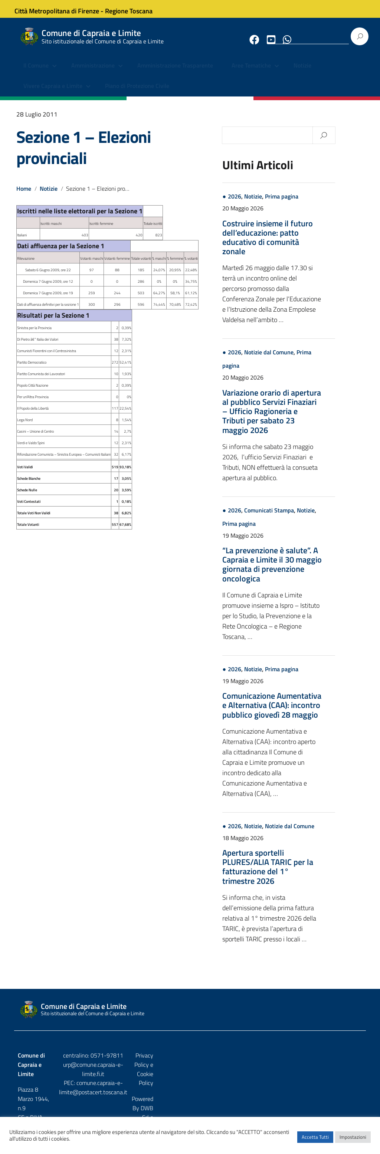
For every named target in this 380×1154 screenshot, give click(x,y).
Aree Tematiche (251, 72)
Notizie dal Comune (297, 358)
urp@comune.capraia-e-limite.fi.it (190, 1070)
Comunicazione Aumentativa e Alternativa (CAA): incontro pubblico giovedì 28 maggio (300, 711)
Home (23, 195)
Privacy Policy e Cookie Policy (326, 1061)
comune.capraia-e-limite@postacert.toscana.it (190, 1085)
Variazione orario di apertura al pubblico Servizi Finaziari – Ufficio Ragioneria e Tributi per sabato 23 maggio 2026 (300, 417)
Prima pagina (310, 203)
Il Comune (36, 72)
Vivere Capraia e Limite (52, 92)
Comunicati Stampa (297, 516)
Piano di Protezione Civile (137, 92)
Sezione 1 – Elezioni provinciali (83, 154)
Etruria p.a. (349, 1077)
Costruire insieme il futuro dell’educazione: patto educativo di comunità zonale (296, 244)
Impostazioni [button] (353, 1141)
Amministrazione (93, 72)
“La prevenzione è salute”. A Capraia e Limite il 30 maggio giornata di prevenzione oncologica (300, 571)
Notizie (302, 72)
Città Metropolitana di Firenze (63, 9)
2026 (263, 203)
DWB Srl (319, 1077)
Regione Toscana (135, 9)
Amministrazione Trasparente (175, 72)
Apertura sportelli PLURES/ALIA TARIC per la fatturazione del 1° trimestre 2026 (296, 873)
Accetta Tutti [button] (315, 1141)
